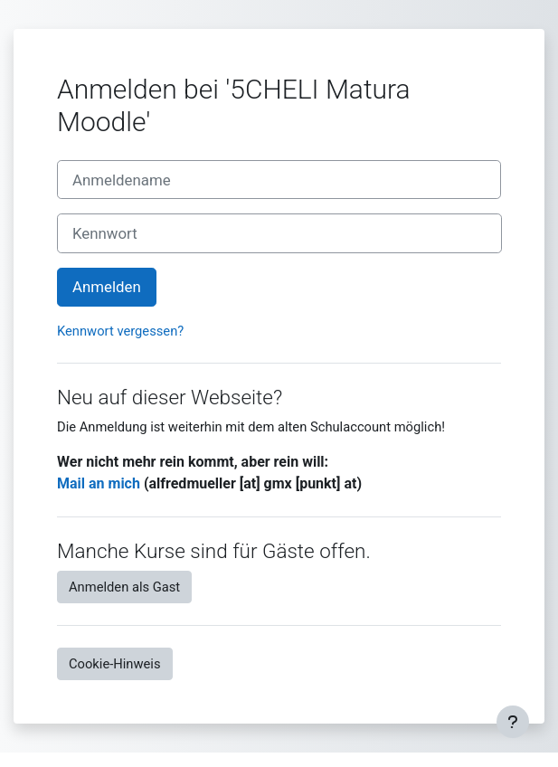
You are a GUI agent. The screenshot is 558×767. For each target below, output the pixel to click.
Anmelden (106, 287)
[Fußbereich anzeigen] (513, 721)
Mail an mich (98, 483)
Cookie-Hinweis (115, 664)
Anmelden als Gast (124, 587)
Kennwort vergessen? (120, 331)
